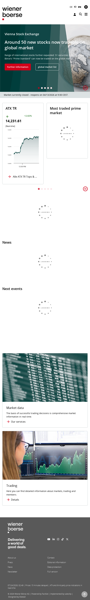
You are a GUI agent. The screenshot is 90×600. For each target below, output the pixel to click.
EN (79, 6)
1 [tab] (38, 88)
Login (75, 14)
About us (12, 557)
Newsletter (12, 571)
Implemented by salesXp (60, 594)
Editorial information (56, 562)
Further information (17, 66)
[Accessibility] (86, 7)
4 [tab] (48, 88)
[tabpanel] (45, 58)
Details (15, 499)
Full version (52, 571)
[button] (85, 88)
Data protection (54, 567)
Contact (50, 557)
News (10, 567)
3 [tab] (45, 88)
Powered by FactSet (39, 594)
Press (10, 562)
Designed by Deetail (17, 597)
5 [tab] (51, 88)
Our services (18, 421)
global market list (47, 66)
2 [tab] (42, 88)
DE (71, 6)
